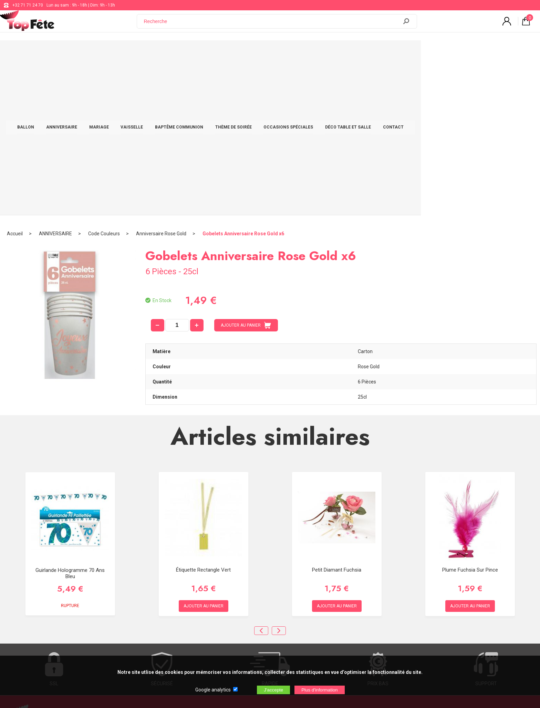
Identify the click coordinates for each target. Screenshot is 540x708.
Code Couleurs (104, 74)
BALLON (85, 52)
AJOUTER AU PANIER (246, 165)
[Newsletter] (139, 625)
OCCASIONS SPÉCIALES (348, 52)
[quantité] (177, 166)
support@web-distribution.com (246, 571)
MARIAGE (158, 52)
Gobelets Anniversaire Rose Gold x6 (243, 74)
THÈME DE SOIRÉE (293, 52)
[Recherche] (272, 25)
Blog (221, 588)
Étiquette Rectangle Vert (203, 410)
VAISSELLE (191, 52)
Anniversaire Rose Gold (161, 74)
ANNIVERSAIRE (121, 52)
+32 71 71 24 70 (27, 5)
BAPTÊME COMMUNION (239, 52)
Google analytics (213, 689)
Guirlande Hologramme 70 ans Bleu (70, 414)
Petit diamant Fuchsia (336, 410)
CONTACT (453, 52)
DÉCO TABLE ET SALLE (407, 52)
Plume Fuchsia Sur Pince (470, 410)
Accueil (15, 74)
